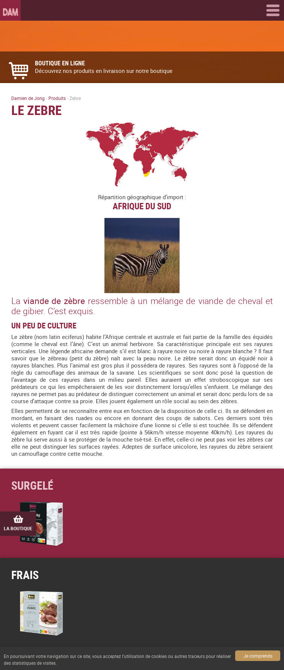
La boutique (18, 523)
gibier (33, 311)
